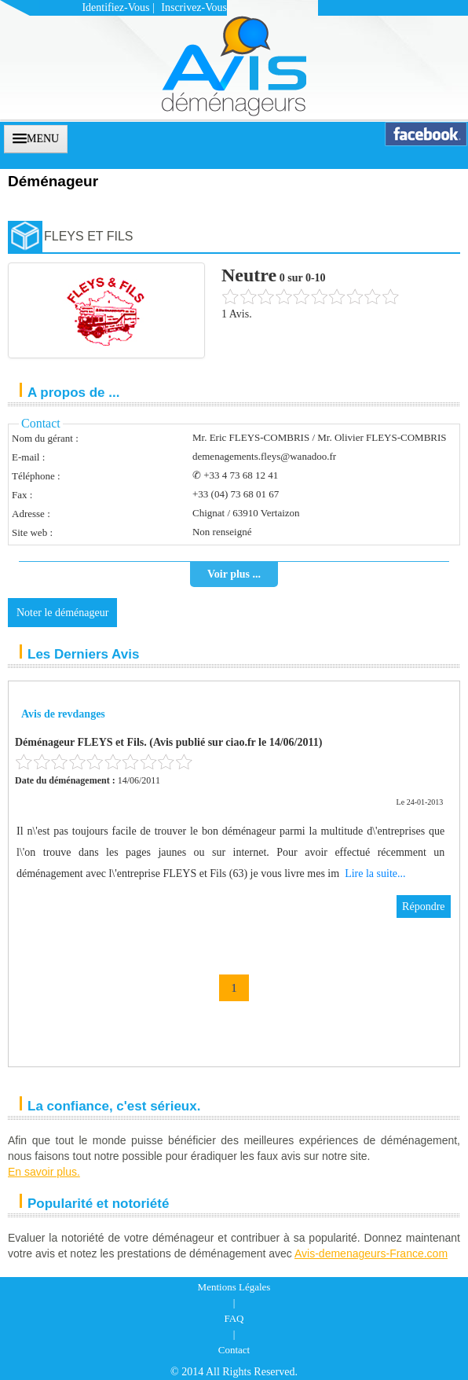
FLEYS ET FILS (88, 236)
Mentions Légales (234, 1287)
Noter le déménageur (62, 612)
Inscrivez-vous (194, 7)
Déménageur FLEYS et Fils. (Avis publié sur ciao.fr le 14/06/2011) (168, 742)
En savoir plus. (44, 1171)
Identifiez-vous (115, 7)
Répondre (423, 906)
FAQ (233, 1318)
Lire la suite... (375, 873)
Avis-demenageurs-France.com (371, 1253)
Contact (234, 1350)
